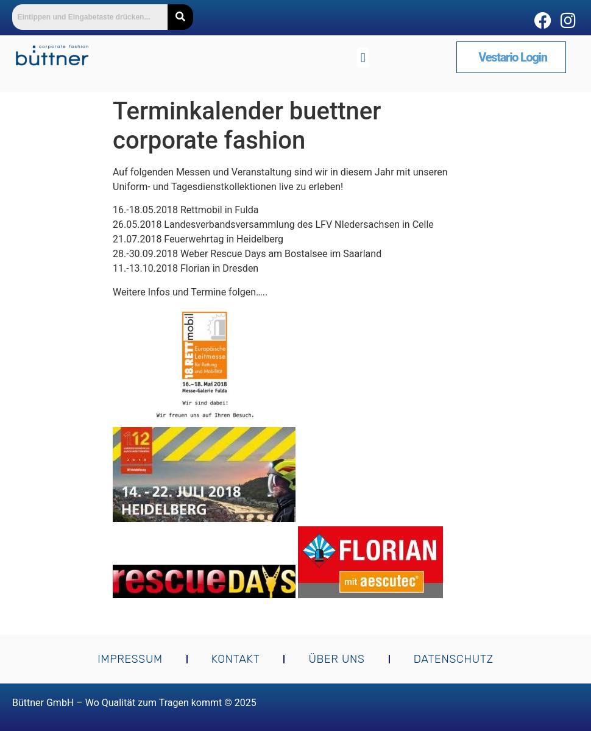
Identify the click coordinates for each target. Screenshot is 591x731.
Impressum (130, 659)
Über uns (336, 659)
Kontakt (235, 659)
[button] (363, 58)
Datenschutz (454, 659)
